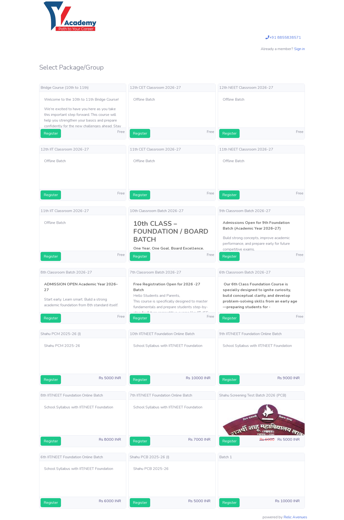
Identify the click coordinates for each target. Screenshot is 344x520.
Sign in (299, 49)
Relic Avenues (295, 517)
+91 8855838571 (283, 37)
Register (51, 133)
